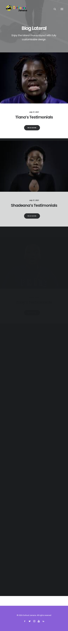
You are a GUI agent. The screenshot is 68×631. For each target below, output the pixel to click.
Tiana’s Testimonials (34, 117)
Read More (32, 128)
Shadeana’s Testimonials (34, 212)
